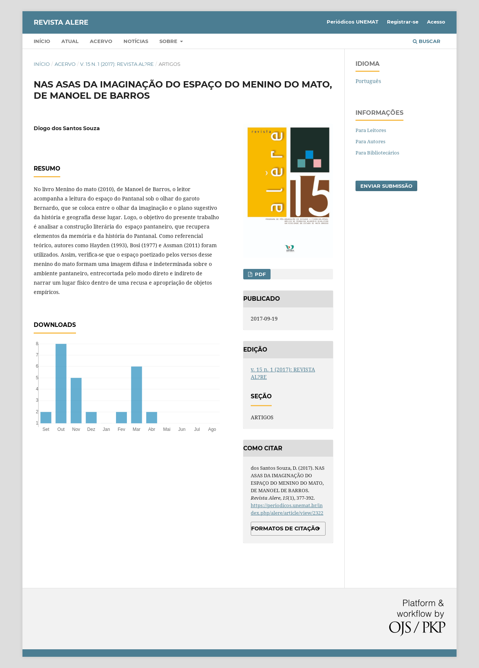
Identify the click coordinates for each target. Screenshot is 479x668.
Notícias (135, 41)
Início (42, 41)
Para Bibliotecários (377, 152)
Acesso (436, 22)
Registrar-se (402, 22)
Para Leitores (371, 130)
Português (368, 81)
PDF (259, 274)
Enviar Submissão (386, 186)
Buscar (426, 41)
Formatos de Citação (285, 528)
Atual (70, 41)
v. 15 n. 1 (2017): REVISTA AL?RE (117, 64)
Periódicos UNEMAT (352, 22)
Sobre (169, 41)
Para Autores (370, 141)
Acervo (101, 41)
